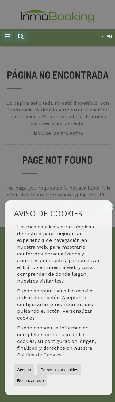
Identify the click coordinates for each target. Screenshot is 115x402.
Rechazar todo (30, 380)
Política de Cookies (39, 355)
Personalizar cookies (59, 370)
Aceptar (24, 370)
